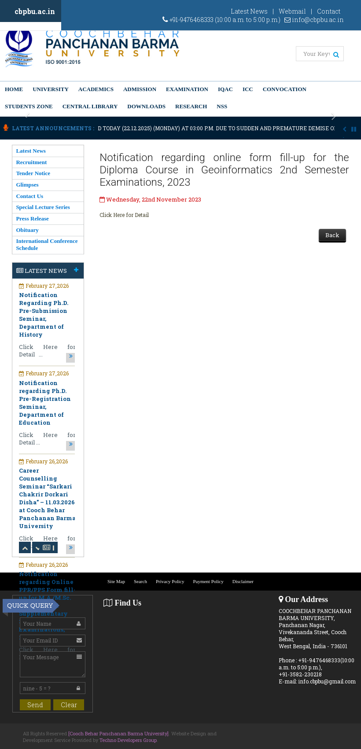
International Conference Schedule (46, 244)
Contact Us (29, 196)
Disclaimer (243, 581)
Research (191, 106)
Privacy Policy (170, 581)
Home (14, 89)
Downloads (146, 106)
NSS (222, 106)
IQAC (225, 89)
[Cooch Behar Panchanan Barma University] (118, 733)
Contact (328, 11)
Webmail (292, 11)
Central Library (90, 106)
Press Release (32, 218)
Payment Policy (208, 581)
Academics (96, 89)
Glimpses (27, 184)
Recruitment (31, 162)
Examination (187, 89)
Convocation (284, 89)
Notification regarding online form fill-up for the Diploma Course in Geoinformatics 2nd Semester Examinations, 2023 (224, 169)
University (51, 89)
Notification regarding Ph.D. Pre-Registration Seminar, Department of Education (45, 402)
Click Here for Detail (124, 214)
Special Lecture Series (43, 207)
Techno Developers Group (128, 740)
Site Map (116, 581)
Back (332, 235)
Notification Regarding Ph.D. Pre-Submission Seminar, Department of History (43, 314)
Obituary (27, 230)
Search (140, 581)
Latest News (249, 11)
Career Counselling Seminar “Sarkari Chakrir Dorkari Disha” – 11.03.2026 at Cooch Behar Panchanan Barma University (47, 498)
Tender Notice (33, 173)
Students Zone (29, 106)
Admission (139, 89)
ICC (248, 89)
